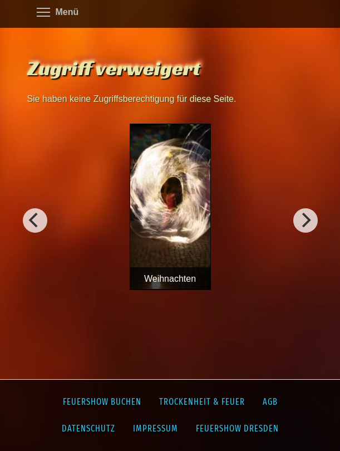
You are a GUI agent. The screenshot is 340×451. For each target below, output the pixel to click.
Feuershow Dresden (237, 428)
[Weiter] (35, 220)
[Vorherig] (305, 220)
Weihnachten (170, 278)
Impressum (155, 428)
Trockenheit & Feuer (202, 401)
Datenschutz (88, 428)
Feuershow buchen (102, 401)
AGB (270, 401)
